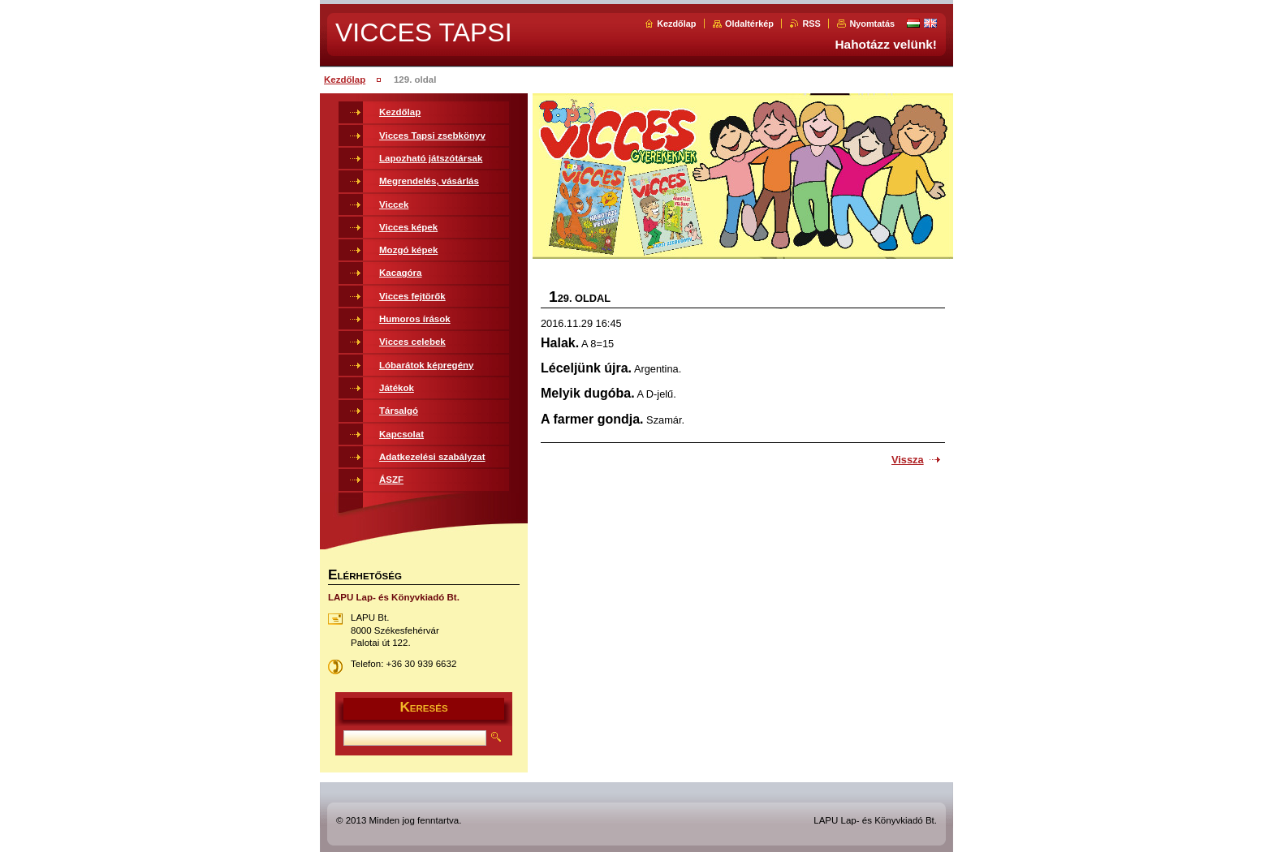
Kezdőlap (676, 23)
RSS (811, 23)
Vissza (907, 460)
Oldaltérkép (749, 23)
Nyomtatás (872, 23)
